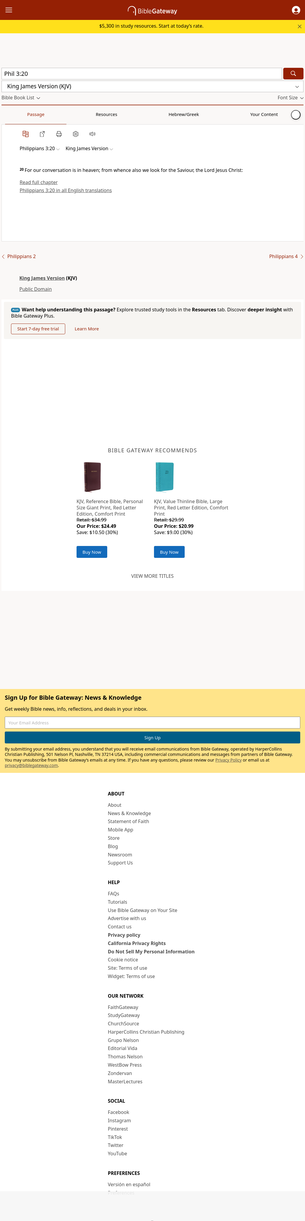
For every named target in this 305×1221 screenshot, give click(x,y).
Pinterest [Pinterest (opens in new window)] (118, 1129)
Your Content (118, 114)
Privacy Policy (228, 760)
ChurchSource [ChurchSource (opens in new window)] (123, 1023)
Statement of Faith (128, 821)
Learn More (87, 329)
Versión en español (129, 1184)
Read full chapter (39, 182)
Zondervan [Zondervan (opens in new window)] (120, 1073)
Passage (15, 114)
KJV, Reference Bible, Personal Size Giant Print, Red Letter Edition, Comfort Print (110, 507)
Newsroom (120, 854)
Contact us (120, 926)
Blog (113, 846)
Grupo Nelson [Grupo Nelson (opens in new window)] (123, 1040)
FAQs (113, 893)
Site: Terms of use (127, 968)
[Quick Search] (141, 73)
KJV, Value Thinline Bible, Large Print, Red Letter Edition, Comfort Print (191, 507)
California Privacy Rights (137, 943)
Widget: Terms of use (131, 976)
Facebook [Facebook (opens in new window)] (118, 1112)
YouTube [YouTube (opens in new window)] (117, 1153)
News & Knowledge (129, 813)
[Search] (293, 73)
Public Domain (35, 289)
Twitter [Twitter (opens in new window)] (115, 1145)
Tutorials (117, 902)
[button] (296, 10)
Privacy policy (124, 935)
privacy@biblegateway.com (31, 765)
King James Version (42, 278)
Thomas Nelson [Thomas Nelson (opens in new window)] (125, 1056)
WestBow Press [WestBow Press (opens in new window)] (125, 1065)
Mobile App (120, 829)
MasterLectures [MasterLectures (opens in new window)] (125, 1081)
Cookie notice (123, 959)
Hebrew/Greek (79, 114)
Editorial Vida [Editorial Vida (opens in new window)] (122, 1048)
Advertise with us (127, 918)
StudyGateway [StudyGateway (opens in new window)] (124, 1015)
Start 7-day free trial (38, 329)
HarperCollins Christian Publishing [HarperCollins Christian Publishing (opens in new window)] (146, 1032)
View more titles (152, 576)
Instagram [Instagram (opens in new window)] (119, 1120)
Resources (44, 114)
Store (114, 838)
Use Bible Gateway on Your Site (142, 910)
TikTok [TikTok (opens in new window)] (115, 1137)
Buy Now (92, 552)
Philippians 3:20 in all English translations (66, 190)
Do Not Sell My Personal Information (151, 951)
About (114, 805)
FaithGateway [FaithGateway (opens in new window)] (123, 1007)
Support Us (120, 862)
